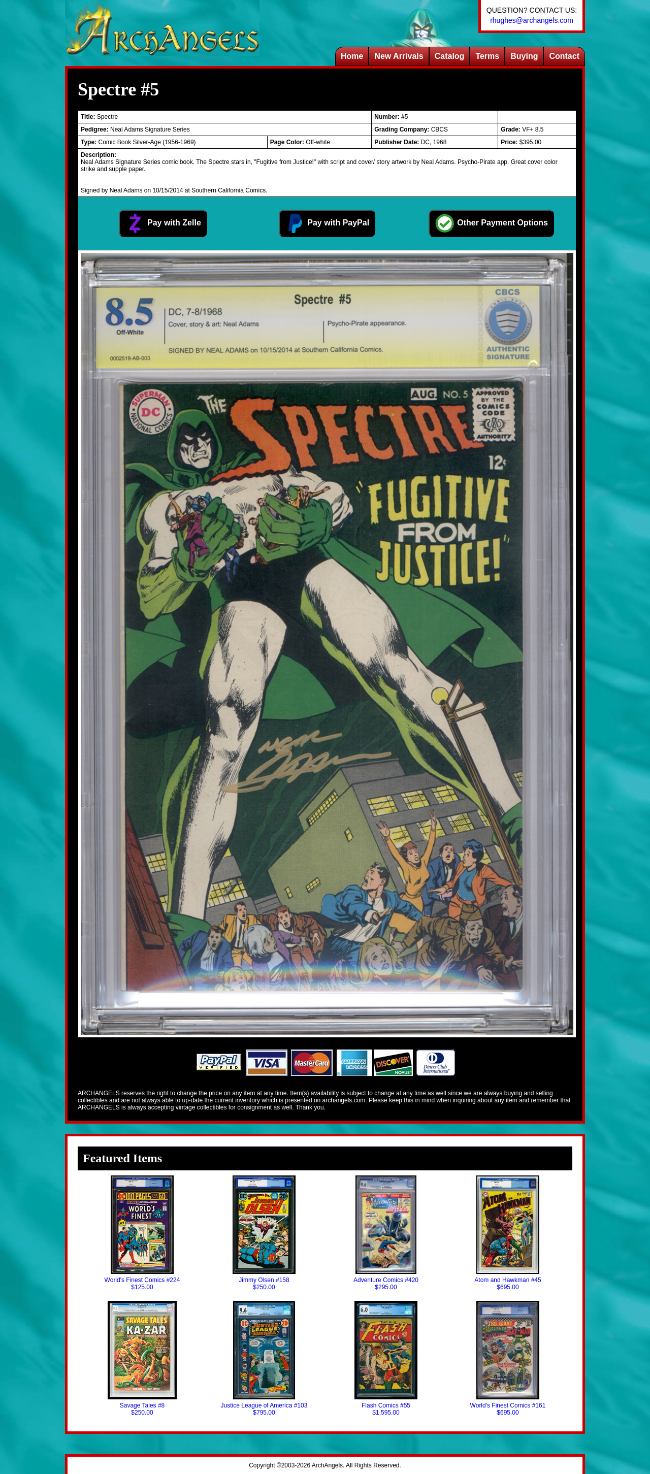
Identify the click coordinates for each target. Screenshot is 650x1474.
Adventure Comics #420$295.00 (385, 1233)
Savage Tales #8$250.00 (142, 1358)
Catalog (450, 56)
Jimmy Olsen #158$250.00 (264, 1233)
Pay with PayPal (327, 223)
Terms (487, 56)
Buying (524, 56)
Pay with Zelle (163, 223)
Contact (564, 56)
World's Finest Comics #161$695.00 (508, 1358)
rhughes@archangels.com (531, 20)
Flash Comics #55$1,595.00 (385, 1358)
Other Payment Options (491, 223)
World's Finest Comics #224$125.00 (142, 1233)
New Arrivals (398, 56)
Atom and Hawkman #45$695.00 (507, 1233)
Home (352, 56)
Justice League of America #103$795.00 (264, 1358)
